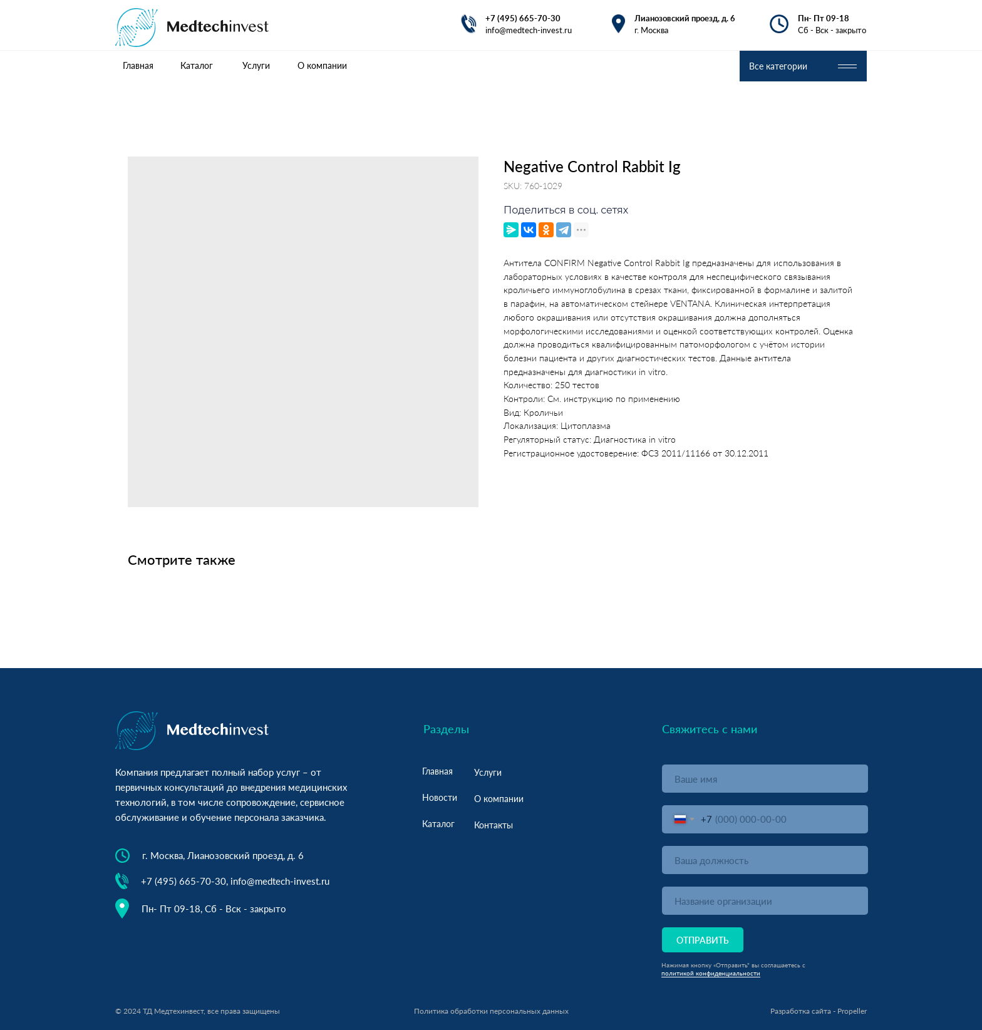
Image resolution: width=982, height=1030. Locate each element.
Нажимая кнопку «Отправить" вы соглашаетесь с (733, 965)
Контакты (493, 825)
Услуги (488, 772)
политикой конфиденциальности (710, 973)
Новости (439, 797)
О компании (499, 798)
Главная (437, 771)
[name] (765, 779)
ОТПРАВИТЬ (702, 940)
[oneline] (765, 860)
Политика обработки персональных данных (491, 1011)
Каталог (438, 823)
